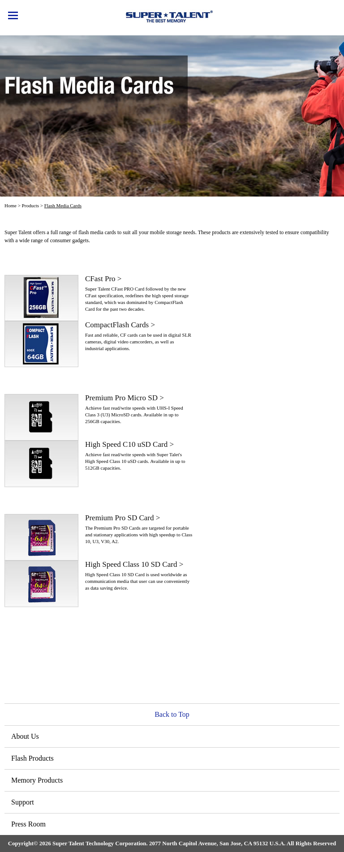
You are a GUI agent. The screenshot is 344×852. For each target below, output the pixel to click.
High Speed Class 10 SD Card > (134, 564)
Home (10, 205)
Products (30, 205)
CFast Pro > (103, 278)
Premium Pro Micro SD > (124, 398)
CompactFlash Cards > (120, 325)
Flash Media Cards (63, 205)
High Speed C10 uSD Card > (129, 444)
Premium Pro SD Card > (122, 518)
